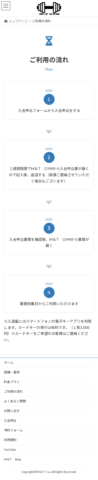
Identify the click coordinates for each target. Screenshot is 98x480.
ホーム (8, 362)
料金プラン (12, 382)
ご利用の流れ (13, 391)
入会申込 (10, 420)
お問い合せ (12, 411)
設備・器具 (12, 372)
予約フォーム (13, 430)
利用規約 (10, 440)
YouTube (10, 450)
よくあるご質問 (15, 401)
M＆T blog (12, 459)
